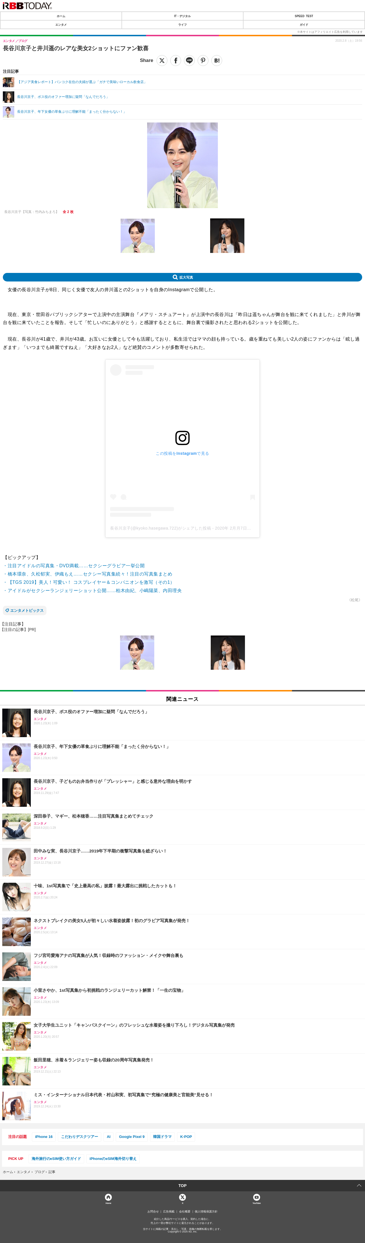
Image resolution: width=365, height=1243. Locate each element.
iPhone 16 (43, 1137)
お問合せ (153, 1211)
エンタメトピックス (27, 610)
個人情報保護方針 (206, 1211)
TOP (183, 1185)
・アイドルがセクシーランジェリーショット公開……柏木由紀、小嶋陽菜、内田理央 (92, 590)
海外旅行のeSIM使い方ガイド (56, 1158)
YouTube (257, 1203)
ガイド (304, 24)
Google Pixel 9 (132, 1137)
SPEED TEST (304, 16)
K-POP (186, 1137)
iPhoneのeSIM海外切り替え (113, 1158)
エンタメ (61, 24)
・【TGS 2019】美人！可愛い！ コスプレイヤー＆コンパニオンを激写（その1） (89, 582)
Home (108, 1203)
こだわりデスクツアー (79, 1137)
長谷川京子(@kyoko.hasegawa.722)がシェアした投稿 (160, 528)
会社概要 (184, 1211)
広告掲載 (169, 1211)
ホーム (61, 16)
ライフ (182, 24)
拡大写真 (186, 277)
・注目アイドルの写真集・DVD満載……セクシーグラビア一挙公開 (74, 565)
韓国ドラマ (162, 1137)
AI (108, 1137)
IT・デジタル (182, 16)
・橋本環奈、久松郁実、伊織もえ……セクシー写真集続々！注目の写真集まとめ (87, 574)
